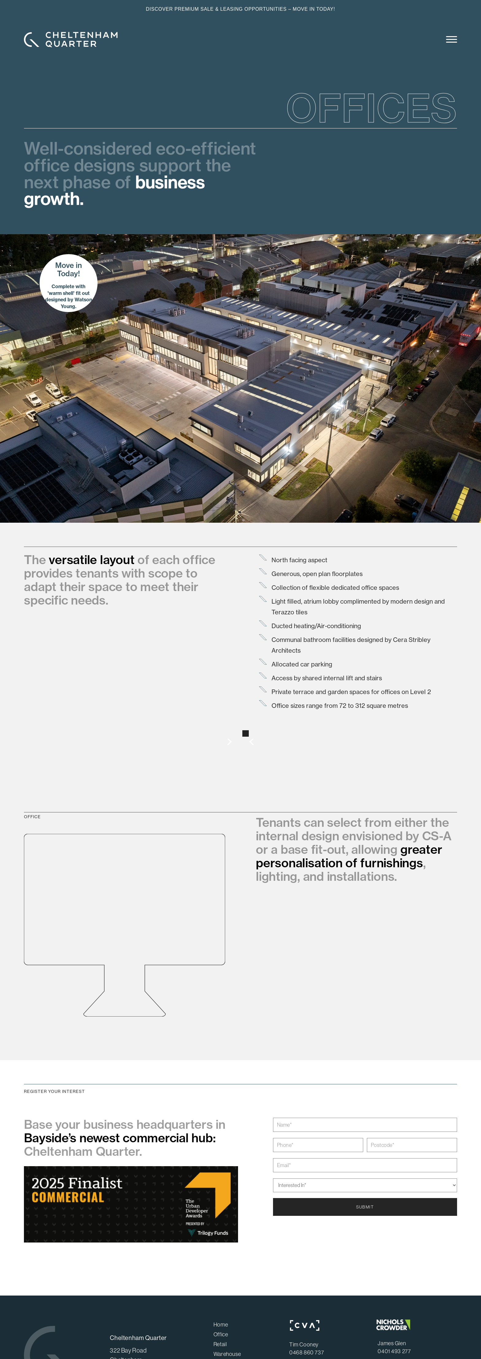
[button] (449, 40)
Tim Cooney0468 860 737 (306, 1349)
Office (221, 1334)
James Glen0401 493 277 (394, 1347)
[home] (70, 39)
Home (221, 1325)
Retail (220, 1344)
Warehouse (227, 1354)
